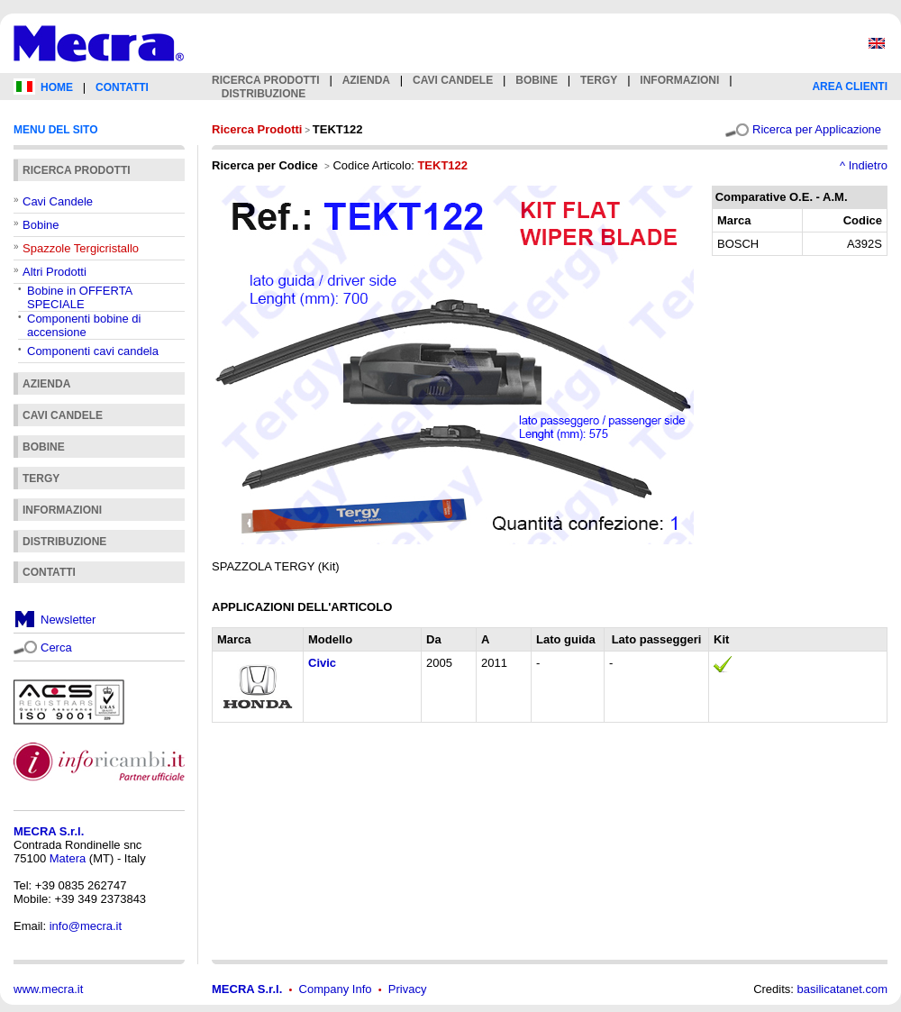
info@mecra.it (86, 926)
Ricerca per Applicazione (816, 129)
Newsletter (68, 619)
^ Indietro (863, 165)
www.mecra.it (48, 989)
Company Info (335, 989)
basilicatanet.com (842, 989)
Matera (68, 858)
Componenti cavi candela (93, 351)
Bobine (41, 225)
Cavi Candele (58, 201)
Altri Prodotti (54, 271)
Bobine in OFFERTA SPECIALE (79, 297)
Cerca (56, 647)
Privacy (407, 989)
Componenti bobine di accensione (84, 325)
